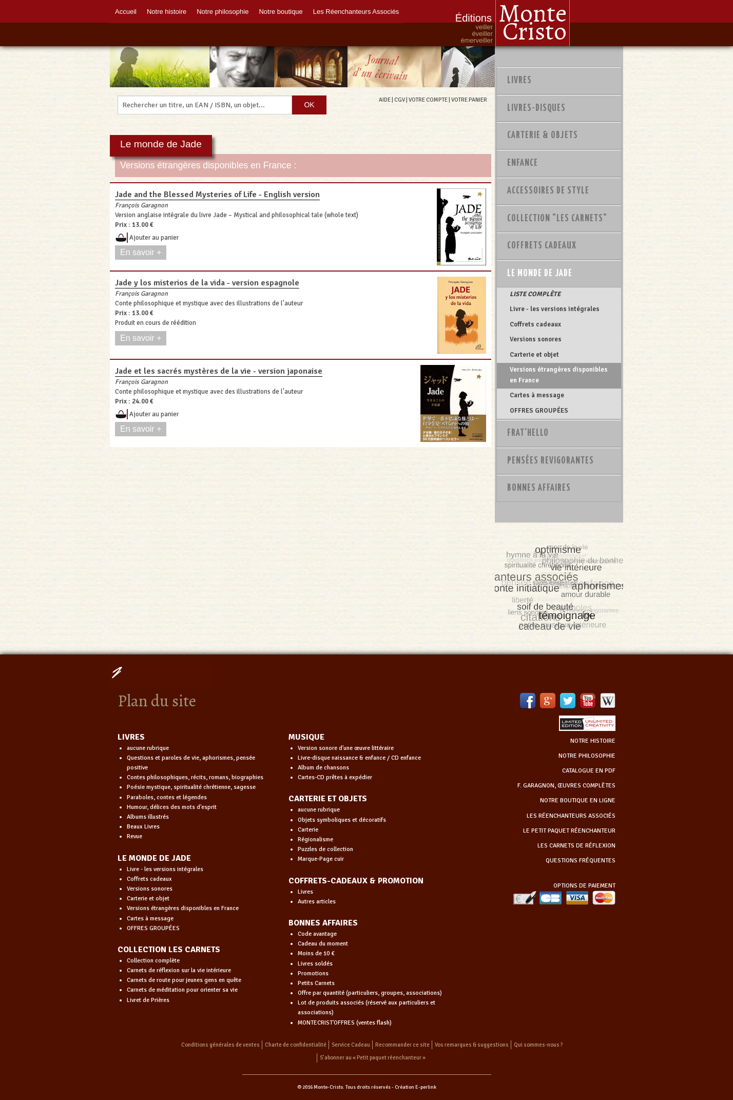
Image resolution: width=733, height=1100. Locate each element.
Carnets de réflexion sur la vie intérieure (179, 970)
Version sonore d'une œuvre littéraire (346, 748)
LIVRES (131, 737)
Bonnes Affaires (539, 488)
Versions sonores (536, 339)
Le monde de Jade (539, 273)
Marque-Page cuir (321, 859)
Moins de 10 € (316, 953)
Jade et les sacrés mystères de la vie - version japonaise (218, 371)
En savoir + (140, 252)
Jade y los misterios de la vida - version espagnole (207, 283)
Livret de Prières (148, 1000)
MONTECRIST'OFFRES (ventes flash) (345, 1023)
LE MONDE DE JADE (154, 858)
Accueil (126, 11)
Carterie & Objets (542, 135)
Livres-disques (536, 108)
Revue (134, 836)
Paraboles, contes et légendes (167, 797)
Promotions (313, 973)
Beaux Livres (143, 827)
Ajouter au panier (154, 238)
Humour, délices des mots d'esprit (172, 807)
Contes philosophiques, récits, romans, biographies (195, 777)
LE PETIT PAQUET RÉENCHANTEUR (569, 831)
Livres (519, 80)
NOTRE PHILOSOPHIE (586, 756)
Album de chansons (323, 767)
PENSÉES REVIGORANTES (550, 461)
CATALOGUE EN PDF (588, 771)
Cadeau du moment (323, 944)
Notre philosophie (222, 11)
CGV (399, 99)
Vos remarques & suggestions (472, 1044)
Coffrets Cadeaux (541, 245)
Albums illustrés (148, 817)
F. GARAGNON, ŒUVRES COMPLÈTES (566, 785)
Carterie (308, 830)
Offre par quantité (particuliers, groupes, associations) (370, 993)
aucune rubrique (148, 748)
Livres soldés (315, 964)
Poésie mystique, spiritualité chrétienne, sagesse (191, 787)
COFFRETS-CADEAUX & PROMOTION (355, 881)
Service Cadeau (351, 1044)
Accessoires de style (548, 191)
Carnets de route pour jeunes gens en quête (184, 980)
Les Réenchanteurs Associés (356, 11)
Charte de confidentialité (295, 1044)
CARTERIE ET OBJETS (327, 799)
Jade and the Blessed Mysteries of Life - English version (217, 194)
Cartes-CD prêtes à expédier (335, 777)
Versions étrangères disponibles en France (559, 374)
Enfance (522, 163)
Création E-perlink (415, 1087)
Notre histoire (166, 11)
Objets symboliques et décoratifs (342, 820)
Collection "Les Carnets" (557, 218)
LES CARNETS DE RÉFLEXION (576, 846)
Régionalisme (315, 839)
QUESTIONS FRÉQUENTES (580, 860)
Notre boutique (280, 11)
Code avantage (317, 934)
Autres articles (317, 901)
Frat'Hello (528, 433)
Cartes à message (537, 395)
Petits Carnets (316, 983)
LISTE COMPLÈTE (535, 294)
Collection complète (153, 960)
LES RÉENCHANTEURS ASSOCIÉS (571, 816)
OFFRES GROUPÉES (539, 411)
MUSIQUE (306, 737)
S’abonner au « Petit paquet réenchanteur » (373, 1057)
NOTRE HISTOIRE (592, 741)
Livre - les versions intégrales (555, 309)
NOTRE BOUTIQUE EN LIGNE (577, 800)
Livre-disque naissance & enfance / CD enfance (359, 758)
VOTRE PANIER (469, 99)
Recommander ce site (402, 1044)
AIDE (385, 99)
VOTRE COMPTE (428, 99)
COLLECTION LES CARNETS (169, 949)
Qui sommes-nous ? (538, 1044)
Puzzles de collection (325, 849)
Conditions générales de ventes (220, 1044)
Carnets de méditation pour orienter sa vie (182, 990)
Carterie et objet (534, 355)
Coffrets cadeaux (535, 324)
